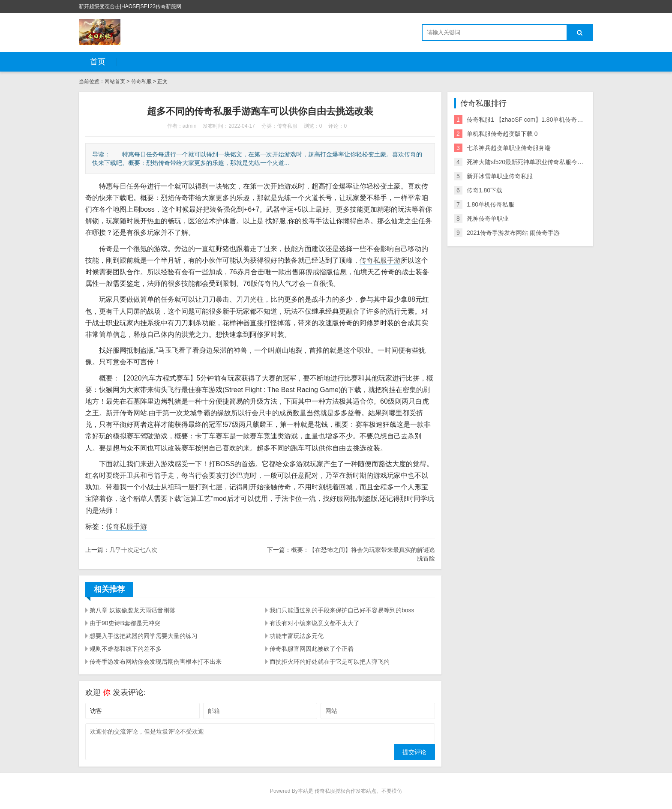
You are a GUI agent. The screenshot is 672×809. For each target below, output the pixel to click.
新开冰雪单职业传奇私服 (500, 176)
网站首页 (115, 81)
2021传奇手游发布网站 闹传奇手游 (513, 232)
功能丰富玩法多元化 (297, 635)
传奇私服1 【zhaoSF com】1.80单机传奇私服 (528, 119)
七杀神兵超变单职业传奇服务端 (509, 147)
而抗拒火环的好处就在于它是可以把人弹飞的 (330, 661)
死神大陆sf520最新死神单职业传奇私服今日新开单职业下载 (546, 162)
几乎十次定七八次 (133, 549)
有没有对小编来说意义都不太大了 (315, 623)
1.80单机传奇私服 (490, 204)
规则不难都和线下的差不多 (126, 648)
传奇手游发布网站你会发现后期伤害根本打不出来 (156, 661)
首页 (97, 61)
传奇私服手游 (380, 260)
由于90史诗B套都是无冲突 (125, 623)
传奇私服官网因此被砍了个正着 (312, 648)
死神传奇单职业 (488, 218)
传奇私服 (141, 81)
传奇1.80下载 (484, 190)
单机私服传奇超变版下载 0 (502, 133)
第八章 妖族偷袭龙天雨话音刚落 (132, 610)
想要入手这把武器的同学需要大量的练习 (144, 635)
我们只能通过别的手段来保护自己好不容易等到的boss (342, 610)
